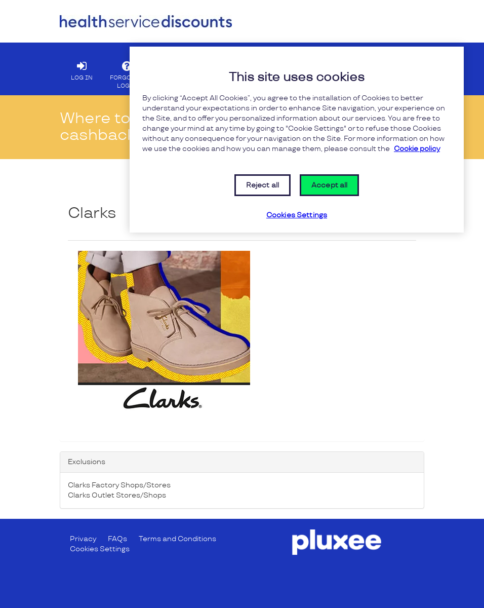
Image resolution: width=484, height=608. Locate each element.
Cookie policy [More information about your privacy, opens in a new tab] (417, 148)
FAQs (117, 539)
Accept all (329, 185)
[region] (297, 140)
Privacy (83, 539)
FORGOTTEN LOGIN (128, 72)
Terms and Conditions (177, 539)
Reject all (262, 185)
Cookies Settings (100, 549)
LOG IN (81, 68)
